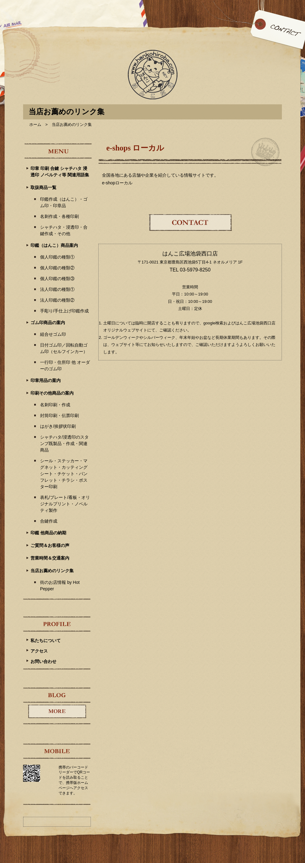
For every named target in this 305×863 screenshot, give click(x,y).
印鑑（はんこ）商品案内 (54, 245)
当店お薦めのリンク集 (52, 570)
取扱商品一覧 (43, 187)
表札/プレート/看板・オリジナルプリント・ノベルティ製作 (65, 504)
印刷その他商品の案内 (52, 393)
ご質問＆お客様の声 (49, 545)
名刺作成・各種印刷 (59, 216)
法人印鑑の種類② (57, 300)
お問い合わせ (43, 661)
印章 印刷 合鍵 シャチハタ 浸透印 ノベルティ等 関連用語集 (59, 171)
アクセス (39, 650)
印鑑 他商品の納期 (48, 532)
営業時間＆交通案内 (49, 558)
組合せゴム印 (53, 334)
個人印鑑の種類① (57, 257)
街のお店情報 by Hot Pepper (59, 585)
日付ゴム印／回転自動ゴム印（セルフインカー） (63, 348)
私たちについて (45, 640)
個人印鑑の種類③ (57, 278)
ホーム (35, 124)
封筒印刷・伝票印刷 (59, 415)
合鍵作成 (48, 521)
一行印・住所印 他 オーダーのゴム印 (65, 365)
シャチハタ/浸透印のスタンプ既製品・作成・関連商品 (64, 443)
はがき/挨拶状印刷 (58, 426)
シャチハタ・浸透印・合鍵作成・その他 (63, 230)
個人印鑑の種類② (57, 267)
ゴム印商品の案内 (47, 322)
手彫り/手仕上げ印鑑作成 (64, 310)
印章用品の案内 (45, 380)
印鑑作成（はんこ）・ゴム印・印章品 (63, 202)
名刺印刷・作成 (55, 404)
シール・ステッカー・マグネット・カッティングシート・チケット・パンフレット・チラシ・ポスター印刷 (63, 473)
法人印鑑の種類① (57, 289)
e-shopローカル (117, 182)
